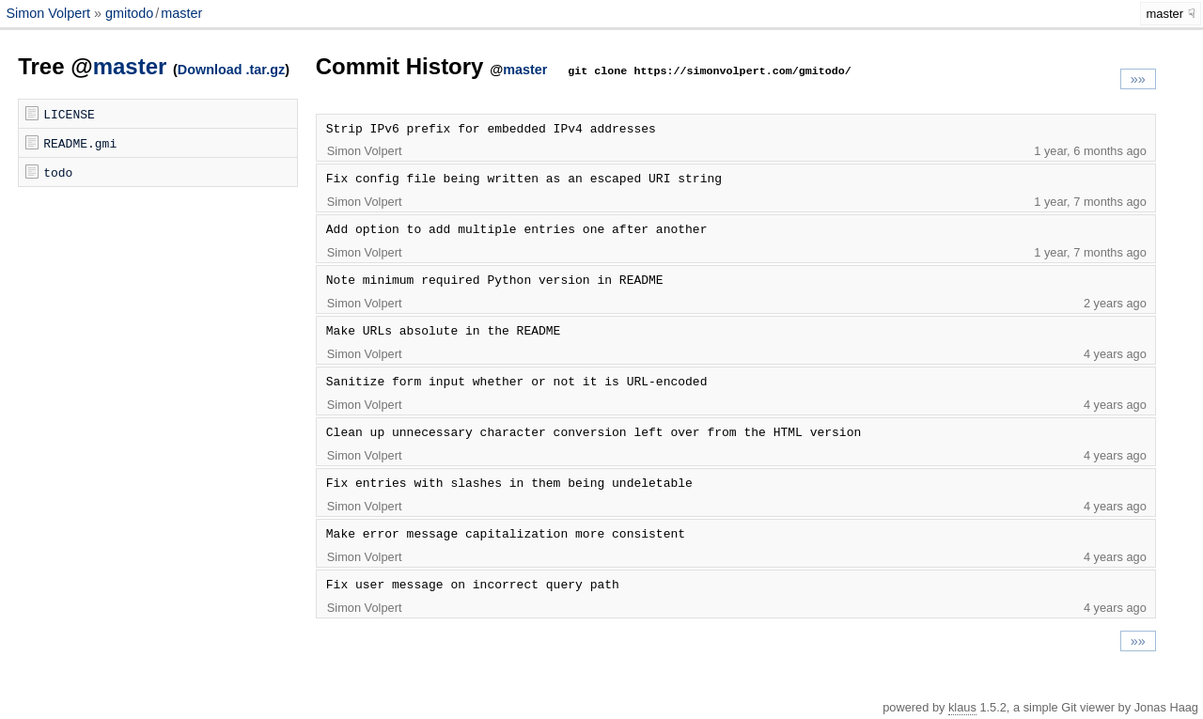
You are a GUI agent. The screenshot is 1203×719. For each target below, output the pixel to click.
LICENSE (69, 113)
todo (57, 172)
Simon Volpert (50, 13)
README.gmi (80, 142)
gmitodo (129, 13)
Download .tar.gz (231, 69)
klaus (962, 707)
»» (1138, 78)
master (181, 13)
